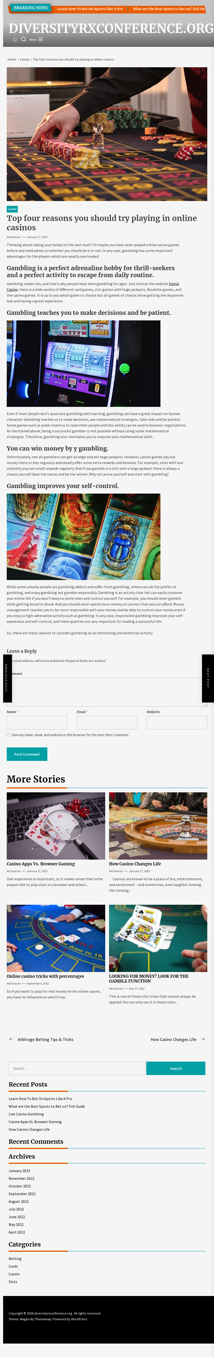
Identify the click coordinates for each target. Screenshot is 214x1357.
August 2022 (19, 1201)
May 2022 (16, 1224)
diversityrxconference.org (111, 28)
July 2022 (16, 1209)
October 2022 (20, 1186)
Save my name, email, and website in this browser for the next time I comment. (70, 735)
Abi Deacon (14, 237)
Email (82, 711)
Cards (13, 1266)
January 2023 (19, 1170)
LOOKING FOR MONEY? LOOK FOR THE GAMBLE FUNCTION (149, 979)
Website (153, 711)
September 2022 (22, 1193)
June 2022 (17, 1216)
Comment (14, 673)
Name (12, 711)
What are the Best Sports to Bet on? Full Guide (165, 9)
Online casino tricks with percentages (45, 976)
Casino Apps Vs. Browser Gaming (41, 864)
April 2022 (17, 1232)
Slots (13, 1281)
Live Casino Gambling (26, 1114)
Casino (14, 1273)
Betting (15, 1258)
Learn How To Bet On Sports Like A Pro (84, 9)
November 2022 (21, 1178)
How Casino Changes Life (135, 864)
